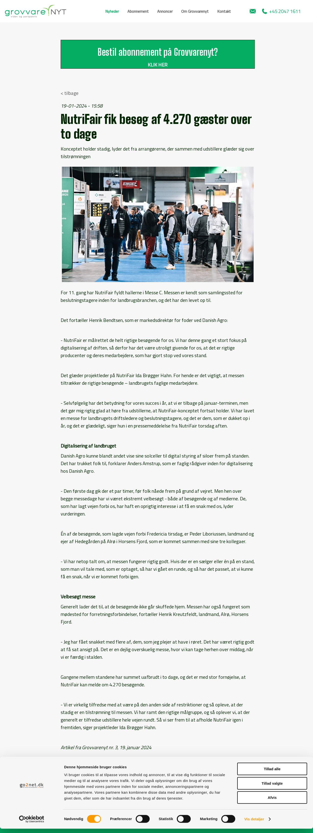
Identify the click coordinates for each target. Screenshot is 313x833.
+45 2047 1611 (281, 11)
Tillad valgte (272, 788)
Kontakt (224, 11)
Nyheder (112, 11)
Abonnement (138, 11)
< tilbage (69, 93)
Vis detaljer (254, 823)
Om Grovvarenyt (195, 11)
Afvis (272, 802)
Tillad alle (272, 773)
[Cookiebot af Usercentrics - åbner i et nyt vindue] (31, 823)
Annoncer (165, 11)
